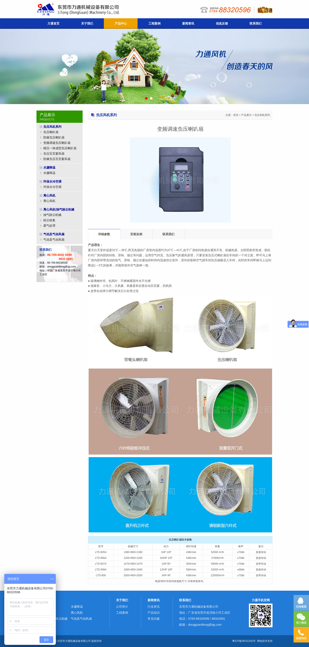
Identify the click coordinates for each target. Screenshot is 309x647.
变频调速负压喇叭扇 (56, 142)
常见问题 (154, 618)
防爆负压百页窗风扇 (56, 159)
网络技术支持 (265, 640)
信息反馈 (222, 23)
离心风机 (49, 201)
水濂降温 (49, 173)
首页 (235, 115)
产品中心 (121, 23)
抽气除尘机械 (52, 215)
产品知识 (154, 612)
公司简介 (122, 606)
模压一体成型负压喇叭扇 (59, 148)
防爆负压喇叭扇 (53, 137)
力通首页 (53, 23)
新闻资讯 (188, 23)
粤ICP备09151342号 (244, 640)
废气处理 (49, 225)
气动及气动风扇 (53, 239)
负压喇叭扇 (50, 132)
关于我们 (87, 23)
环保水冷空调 (52, 187)
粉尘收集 (49, 220)
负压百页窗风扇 (53, 153)
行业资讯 (154, 606)
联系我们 (256, 23)
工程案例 (154, 23)
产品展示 (246, 115)
